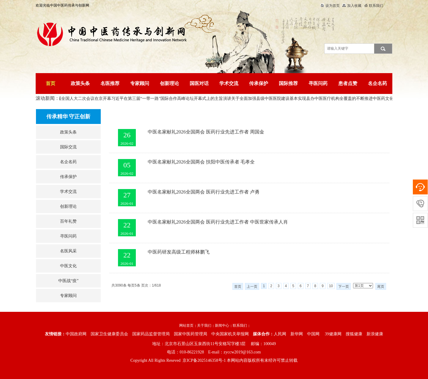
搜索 (383, 49)
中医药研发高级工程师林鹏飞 (179, 251)
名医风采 (68, 251)
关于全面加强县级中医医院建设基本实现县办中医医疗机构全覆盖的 (294, 98)
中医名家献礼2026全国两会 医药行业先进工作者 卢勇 (203, 191)
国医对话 (199, 83)
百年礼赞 (68, 221)
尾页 (380, 286)
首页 (50, 83)
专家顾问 (139, 83)
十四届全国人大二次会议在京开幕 (81, 98)
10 (331, 286)
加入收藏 (351, 6)
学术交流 (228, 83)
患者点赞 (347, 83)
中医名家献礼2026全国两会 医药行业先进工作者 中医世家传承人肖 (218, 221)
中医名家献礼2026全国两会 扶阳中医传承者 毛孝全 (201, 161)
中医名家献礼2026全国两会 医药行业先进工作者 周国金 (206, 131)
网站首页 (186, 325)
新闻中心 (222, 325)
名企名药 (377, 83)
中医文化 (68, 266)
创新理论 (169, 83)
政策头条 (80, 83)
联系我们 (374, 6)
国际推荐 (288, 83)
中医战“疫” (68, 281)
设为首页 (330, 6)
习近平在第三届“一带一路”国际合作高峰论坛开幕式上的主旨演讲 (172, 98)
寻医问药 (318, 83)
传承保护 (258, 83)
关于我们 (204, 325)
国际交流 (68, 147)
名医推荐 (109, 83)
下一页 (343, 286)
